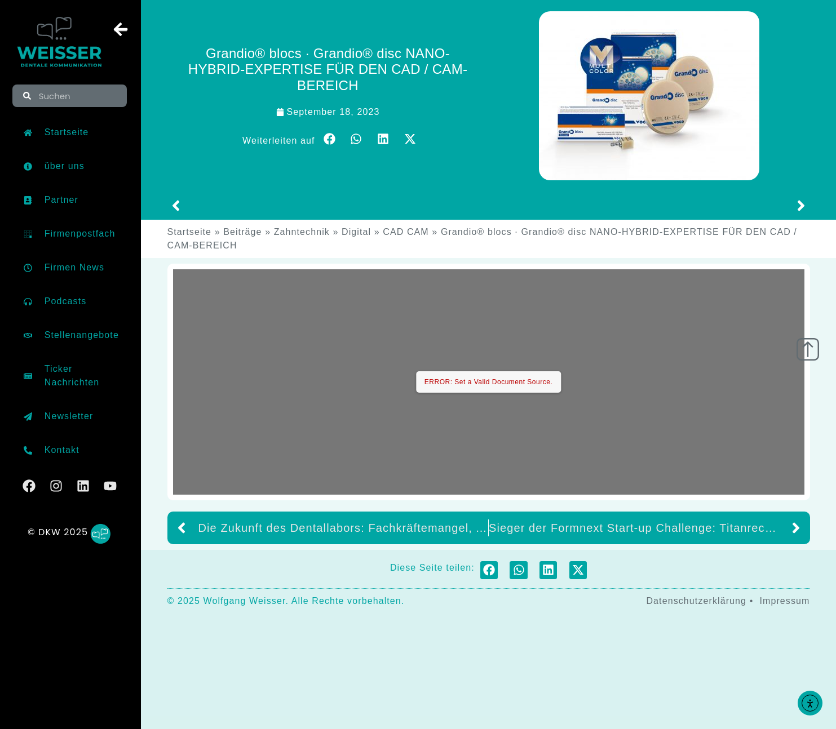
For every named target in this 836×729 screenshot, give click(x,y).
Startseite (189, 232)
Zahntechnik (302, 232)
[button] (330, 139)
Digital (356, 232)
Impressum (784, 601)
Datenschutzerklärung (696, 601)
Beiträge (242, 232)
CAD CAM (405, 232)
